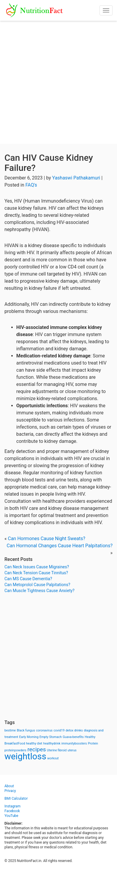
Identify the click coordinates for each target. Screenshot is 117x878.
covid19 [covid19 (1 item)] (59, 730)
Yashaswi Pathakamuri (76, 178)
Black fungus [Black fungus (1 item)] (26, 730)
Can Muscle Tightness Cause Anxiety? (39, 590)
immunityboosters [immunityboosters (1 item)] (74, 743)
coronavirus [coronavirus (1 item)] (44, 730)
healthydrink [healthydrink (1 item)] (51, 743)
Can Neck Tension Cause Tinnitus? (36, 572)
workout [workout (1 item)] (53, 758)
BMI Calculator (16, 798)
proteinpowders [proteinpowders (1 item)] (15, 750)
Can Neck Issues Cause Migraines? (36, 566)
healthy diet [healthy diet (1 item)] (34, 743)
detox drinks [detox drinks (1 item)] (74, 730)
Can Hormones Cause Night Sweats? (46, 538)
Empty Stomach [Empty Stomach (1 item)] (50, 737)
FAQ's (31, 185)
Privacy (10, 791)
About (9, 786)
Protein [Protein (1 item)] (93, 743)
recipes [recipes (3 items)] (37, 749)
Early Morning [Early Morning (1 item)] (29, 737)
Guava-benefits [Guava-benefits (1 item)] (73, 737)
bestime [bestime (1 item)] (10, 730)
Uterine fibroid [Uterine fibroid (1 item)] (57, 750)
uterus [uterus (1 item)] (72, 750)
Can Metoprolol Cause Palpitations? (37, 584)
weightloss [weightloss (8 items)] (25, 756)
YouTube (11, 816)
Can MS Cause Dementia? (28, 578)
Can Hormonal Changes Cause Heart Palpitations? (60, 545)
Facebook (12, 811)
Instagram (12, 806)
